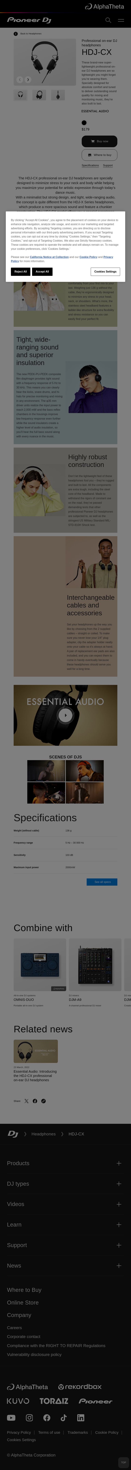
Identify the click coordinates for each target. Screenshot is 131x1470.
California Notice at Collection (49, 257)
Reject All (20, 271)
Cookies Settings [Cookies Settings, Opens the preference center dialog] (105, 271)
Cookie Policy (88, 257)
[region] (65, 246)
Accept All (42, 271)
